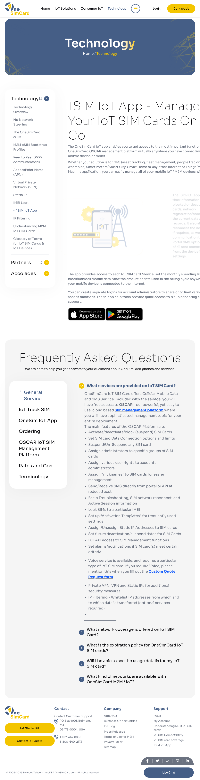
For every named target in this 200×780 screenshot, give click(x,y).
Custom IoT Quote (29, 741)
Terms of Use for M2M (119, 736)
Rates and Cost (36, 466)
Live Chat (168, 772)
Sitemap (110, 747)
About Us (110, 716)
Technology (117, 8)
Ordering (29, 432)
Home (45, 8)
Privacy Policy (113, 742)
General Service (30, 395)
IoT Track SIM (34, 410)
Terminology (33, 477)
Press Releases (114, 731)
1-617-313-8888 (70, 737)
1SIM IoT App (162, 745)
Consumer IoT (92, 8)
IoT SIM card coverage (169, 740)
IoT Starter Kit (29, 728)
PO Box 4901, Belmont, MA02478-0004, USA (75, 725)
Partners (30, 262)
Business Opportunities (120, 721)
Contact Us (181, 8)
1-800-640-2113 (71, 741)
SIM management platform (139, 410)
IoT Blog (109, 726)
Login (157, 8)
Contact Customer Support (73, 716)
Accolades (30, 273)
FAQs (157, 716)
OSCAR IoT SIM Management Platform (37, 449)
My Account (162, 721)
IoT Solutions (65, 8)
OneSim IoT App (38, 421)
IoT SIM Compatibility (168, 735)
